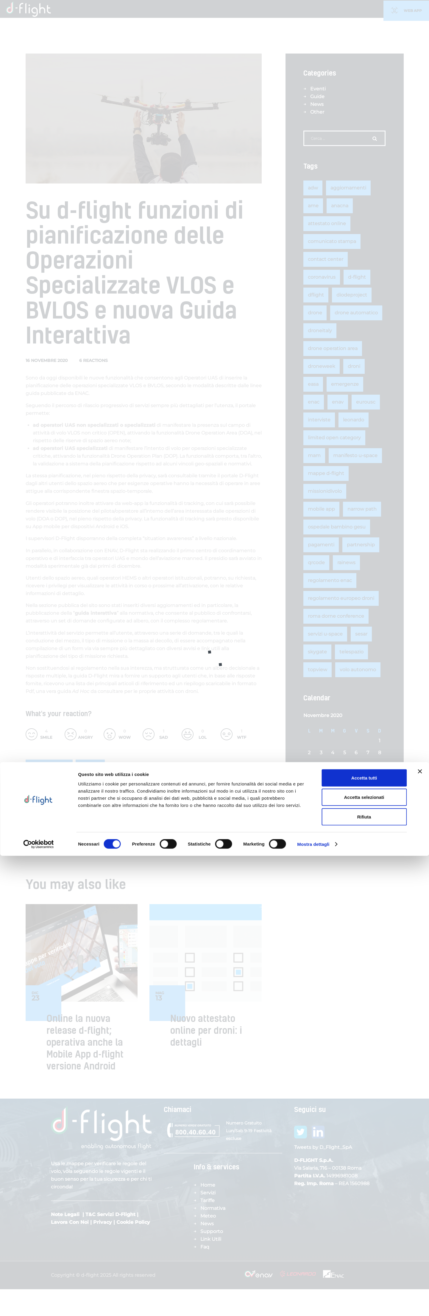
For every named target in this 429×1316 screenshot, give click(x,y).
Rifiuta (364, 1276)
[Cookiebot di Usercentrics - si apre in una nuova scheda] (39, 1304)
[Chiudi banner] (420, 1231)
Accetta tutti (364, 1237)
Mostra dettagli (313, 1304)
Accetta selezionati (364, 1257)
